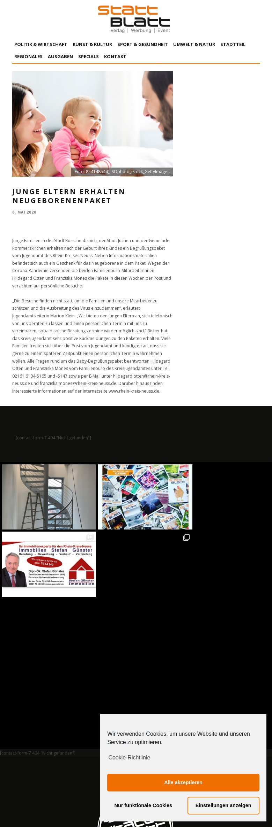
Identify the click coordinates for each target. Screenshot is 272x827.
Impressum (61, 757)
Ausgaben (60, 56)
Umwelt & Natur (194, 44)
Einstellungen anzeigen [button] (223, 805)
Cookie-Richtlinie (129, 757)
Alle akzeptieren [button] (183, 782)
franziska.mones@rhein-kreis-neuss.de (78, 383)
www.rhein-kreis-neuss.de (134, 391)
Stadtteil (232, 44)
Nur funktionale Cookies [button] (143, 805)
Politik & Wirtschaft (40, 44)
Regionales (28, 56)
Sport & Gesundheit (142, 44)
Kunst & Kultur (92, 44)
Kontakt (115, 56)
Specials (88, 56)
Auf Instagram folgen (136, 606)
